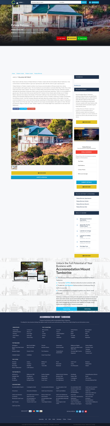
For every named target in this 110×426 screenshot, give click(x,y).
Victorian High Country (76, 351)
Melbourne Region (75, 345)
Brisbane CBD (59, 376)
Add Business (95, 2)
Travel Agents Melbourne (91, 401)
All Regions (15, 345)
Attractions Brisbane (32, 390)
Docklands (14, 380)
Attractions (15, 390)
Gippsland (73, 353)
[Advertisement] (55, 57)
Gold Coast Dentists (17, 394)
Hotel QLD (73, 394)
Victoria (43, 345)
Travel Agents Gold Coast (60, 402)
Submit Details (87, 182)
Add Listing (87, 309)
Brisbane (87, 361)
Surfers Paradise (45, 374)
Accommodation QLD (76, 387)
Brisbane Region (16, 351)
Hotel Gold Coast (89, 394)
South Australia (60, 347)
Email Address (81, 165)
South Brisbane (59, 378)
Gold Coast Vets (16, 405)
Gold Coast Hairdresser (61, 394)
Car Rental (14, 396)
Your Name (80, 161)
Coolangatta (74, 378)
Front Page (29, 333)
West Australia (30, 347)
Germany (87, 331)
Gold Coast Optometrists (77, 396)
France (58, 331)
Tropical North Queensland (59, 351)
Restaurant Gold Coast (17, 398)
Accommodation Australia (62, 396)
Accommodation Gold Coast (61, 387)
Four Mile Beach (60, 380)
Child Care (87, 390)
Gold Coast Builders (61, 390)
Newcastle (58, 363)
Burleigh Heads (30, 380)
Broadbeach (30, 376)
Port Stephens (45, 351)
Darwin (43, 363)
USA (50, 419)
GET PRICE (61, 38)
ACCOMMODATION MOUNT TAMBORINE (55, 317)
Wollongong (88, 363)
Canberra (29, 363)
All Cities (14, 361)
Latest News (16, 335)
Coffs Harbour (30, 367)
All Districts (15, 374)
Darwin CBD (44, 376)
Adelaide (14, 363)
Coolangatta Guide (31, 387)
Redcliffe (29, 365)
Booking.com (77, 85)
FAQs (14, 337)
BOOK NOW (72, 38)
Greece (44, 335)
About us (29, 331)
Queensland (59, 345)
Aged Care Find (30, 396)
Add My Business (17, 331)
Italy (43, 331)
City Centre (88, 378)
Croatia (44, 333)
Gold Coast (73, 361)
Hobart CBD (74, 376)
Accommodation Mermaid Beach (62, 399)
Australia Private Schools (33, 394)
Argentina (87, 337)
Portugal (73, 335)
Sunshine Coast (89, 347)
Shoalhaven (88, 351)
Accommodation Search (17, 387)
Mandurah (58, 365)
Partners (15, 333)
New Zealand (88, 329)
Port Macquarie (74, 365)
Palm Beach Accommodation (75, 399)
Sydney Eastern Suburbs (62, 374)
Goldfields (29, 355)
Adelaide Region (16, 355)
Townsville (44, 365)
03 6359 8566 (16, 36)
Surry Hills (73, 380)
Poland (58, 335)
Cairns (72, 363)
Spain (72, 331)
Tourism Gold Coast (31, 401)
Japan (43, 337)
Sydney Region (89, 345)
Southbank (73, 374)
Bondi (86, 376)
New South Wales (31, 345)
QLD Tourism (15, 401)
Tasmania (87, 349)
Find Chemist (45, 396)
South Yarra (44, 380)
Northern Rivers (45, 347)
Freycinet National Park (91, 380)
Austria (87, 335)
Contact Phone (81, 169)
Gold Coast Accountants (91, 387)
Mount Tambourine (16, 367)
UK (46, 419)
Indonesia (58, 337)
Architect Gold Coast (76, 389)
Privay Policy (30, 337)
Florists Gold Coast (46, 394)
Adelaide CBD (15, 376)
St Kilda (14, 378)
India (86, 333)
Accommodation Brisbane (48, 387)
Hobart (87, 365)
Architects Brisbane (90, 389)
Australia (58, 329)
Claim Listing (82, 38)
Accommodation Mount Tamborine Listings (84, 424)
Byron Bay (14, 365)
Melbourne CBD (30, 374)
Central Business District (91, 374)
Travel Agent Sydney (46, 401)
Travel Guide (88, 403)
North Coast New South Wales (18, 348)
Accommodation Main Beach (47, 399)
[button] (15, 142)
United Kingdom (60, 333)
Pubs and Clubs (89, 396)
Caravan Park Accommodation (75, 391)
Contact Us (29, 329)
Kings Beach (44, 378)
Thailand (73, 337)
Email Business (31, 108)
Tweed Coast (88, 353)
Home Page (15, 329)
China (64, 419)
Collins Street (30, 378)
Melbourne (44, 361)
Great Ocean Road (46, 355)
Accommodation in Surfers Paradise (31, 399)
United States (74, 329)
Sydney (28, 361)
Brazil (72, 333)
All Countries (45, 329)
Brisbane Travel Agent (76, 403)
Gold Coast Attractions (47, 390)
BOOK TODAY (16, 108)
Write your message (83, 173)
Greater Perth (30, 351)
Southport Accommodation (89, 399)
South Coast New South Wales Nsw (76, 348)
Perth (57, 361)
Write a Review (42, 177)
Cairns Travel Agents (76, 401)
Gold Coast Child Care (90, 392)
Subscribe (29, 335)
